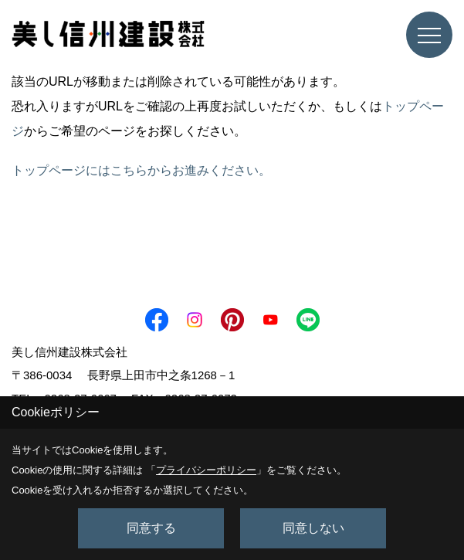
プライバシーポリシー (206, 470)
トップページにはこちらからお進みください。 (141, 170)
